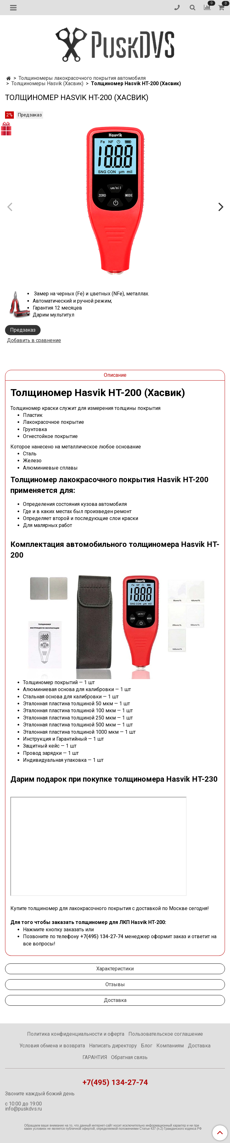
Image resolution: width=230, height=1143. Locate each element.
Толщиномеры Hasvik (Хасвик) (47, 83)
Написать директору (113, 1046)
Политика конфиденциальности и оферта (75, 1034)
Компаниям (170, 1046)
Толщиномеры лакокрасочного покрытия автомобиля (82, 78)
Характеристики (115, 969)
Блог (146, 1046)
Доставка (115, 1000)
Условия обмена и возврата (52, 1046)
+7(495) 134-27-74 (101, 936)
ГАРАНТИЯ (94, 1057)
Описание (115, 375)
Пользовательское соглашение (165, 1034)
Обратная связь (129, 1057)
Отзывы (115, 984)
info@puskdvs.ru (23, 1109)
